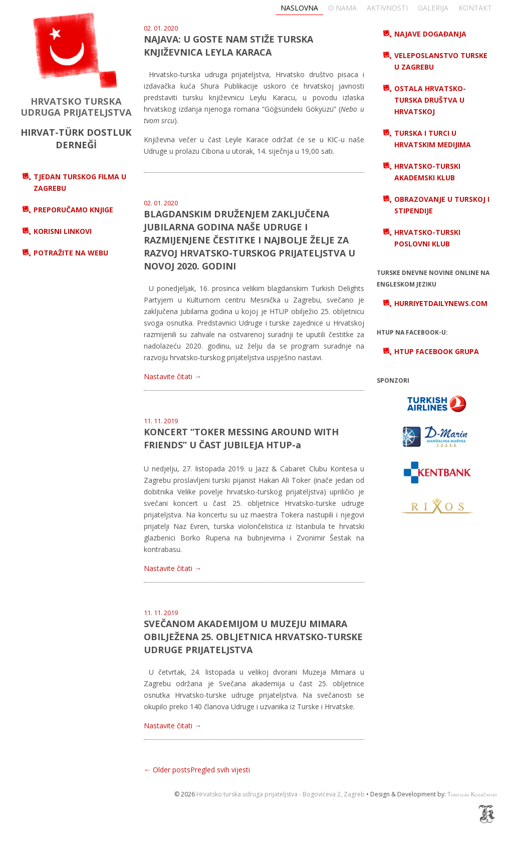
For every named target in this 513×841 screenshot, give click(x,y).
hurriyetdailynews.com (440, 303)
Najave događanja (430, 34)
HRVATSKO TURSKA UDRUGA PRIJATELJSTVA (76, 106)
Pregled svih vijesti (220, 769)
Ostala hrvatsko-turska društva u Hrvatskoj (430, 100)
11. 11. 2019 (161, 421)
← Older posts (167, 769)
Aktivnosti (387, 8)
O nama (342, 8)
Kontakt (475, 8)
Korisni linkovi (63, 231)
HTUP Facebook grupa (436, 351)
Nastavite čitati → (172, 376)
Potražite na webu (71, 252)
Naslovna (299, 8)
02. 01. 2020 (161, 28)
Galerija (433, 8)
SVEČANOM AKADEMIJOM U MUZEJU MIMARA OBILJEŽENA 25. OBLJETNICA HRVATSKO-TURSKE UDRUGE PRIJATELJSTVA (253, 637)
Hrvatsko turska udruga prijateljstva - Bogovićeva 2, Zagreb (280, 794)
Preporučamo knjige (73, 209)
